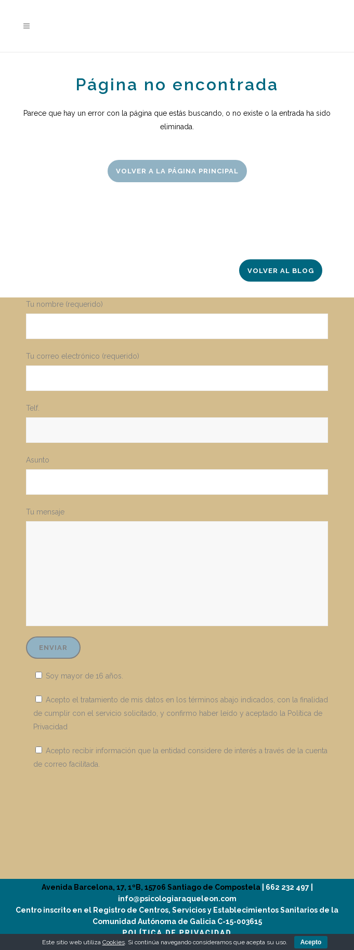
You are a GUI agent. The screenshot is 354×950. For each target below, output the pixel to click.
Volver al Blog (280, 271)
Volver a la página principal (177, 171)
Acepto (311, 942)
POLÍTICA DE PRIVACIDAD (176, 933)
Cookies (113, 942)
